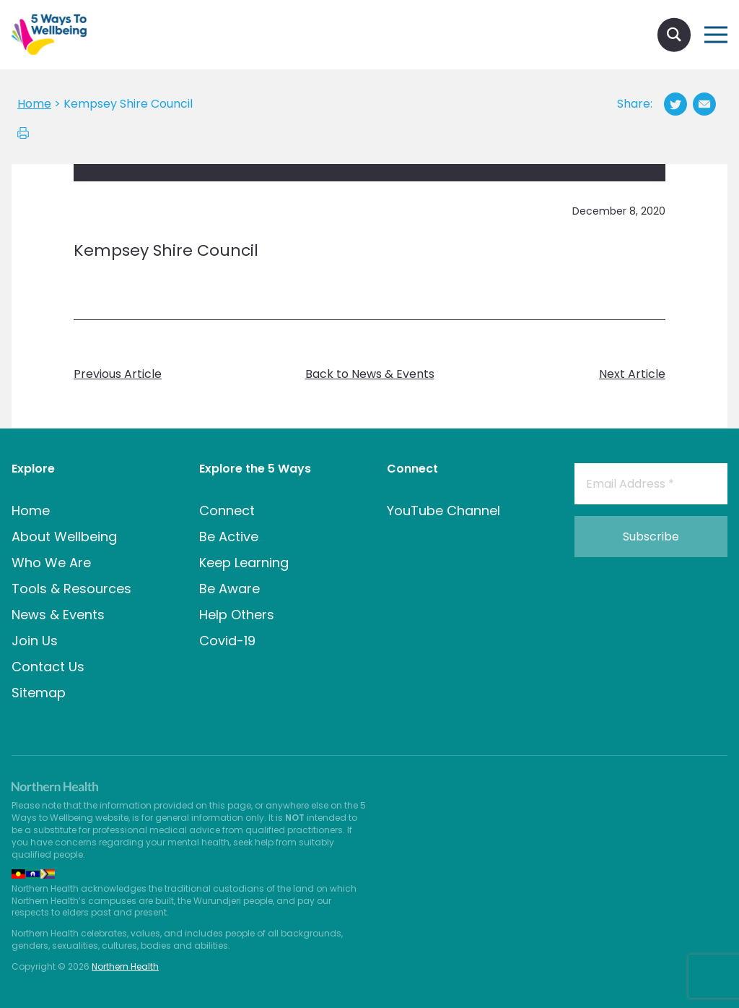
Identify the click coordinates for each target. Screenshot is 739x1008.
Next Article (632, 374)
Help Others (236, 615)
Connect (227, 510)
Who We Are (51, 562)
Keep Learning (244, 562)
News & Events (58, 615)
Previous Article (118, 374)
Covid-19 (227, 641)
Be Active (228, 536)
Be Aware (229, 589)
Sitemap (39, 693)
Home (31, 510)
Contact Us (48, 667)
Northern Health (125, 966)
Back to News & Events (369, 374)
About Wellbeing (64, 536)
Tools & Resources (71, 589)
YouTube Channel (443, 510)
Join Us (35, 641)
